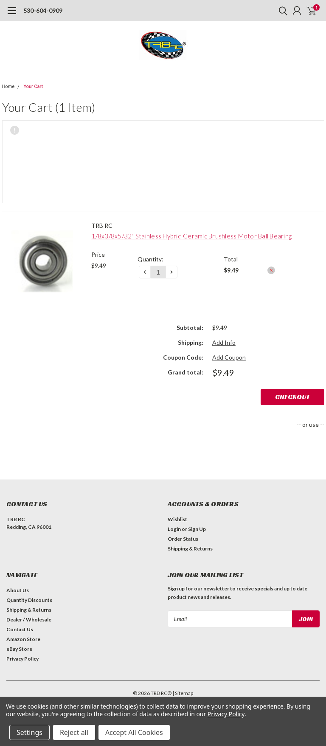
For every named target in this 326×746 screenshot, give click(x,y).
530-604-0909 (42, 10)
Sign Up (197, 529)
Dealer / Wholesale (28, 619)
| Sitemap (182, 693)
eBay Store (19, 649)
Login (174, 529)
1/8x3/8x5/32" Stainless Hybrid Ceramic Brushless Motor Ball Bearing (191, 236)
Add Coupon (229, 357)
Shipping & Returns (190, 548)
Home (8, 86)
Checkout (292, 396)
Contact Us (19, 629)
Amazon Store (23, 639)
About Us (17, 590)
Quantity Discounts (29, 600)
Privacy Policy (22, 658)
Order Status (183, 539)
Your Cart (33, 86)
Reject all (74, 732)
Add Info (224, 342)
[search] (281, 10)
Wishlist (177, 519)
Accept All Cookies (134, 732)
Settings (29, 732)
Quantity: (150, 259)
